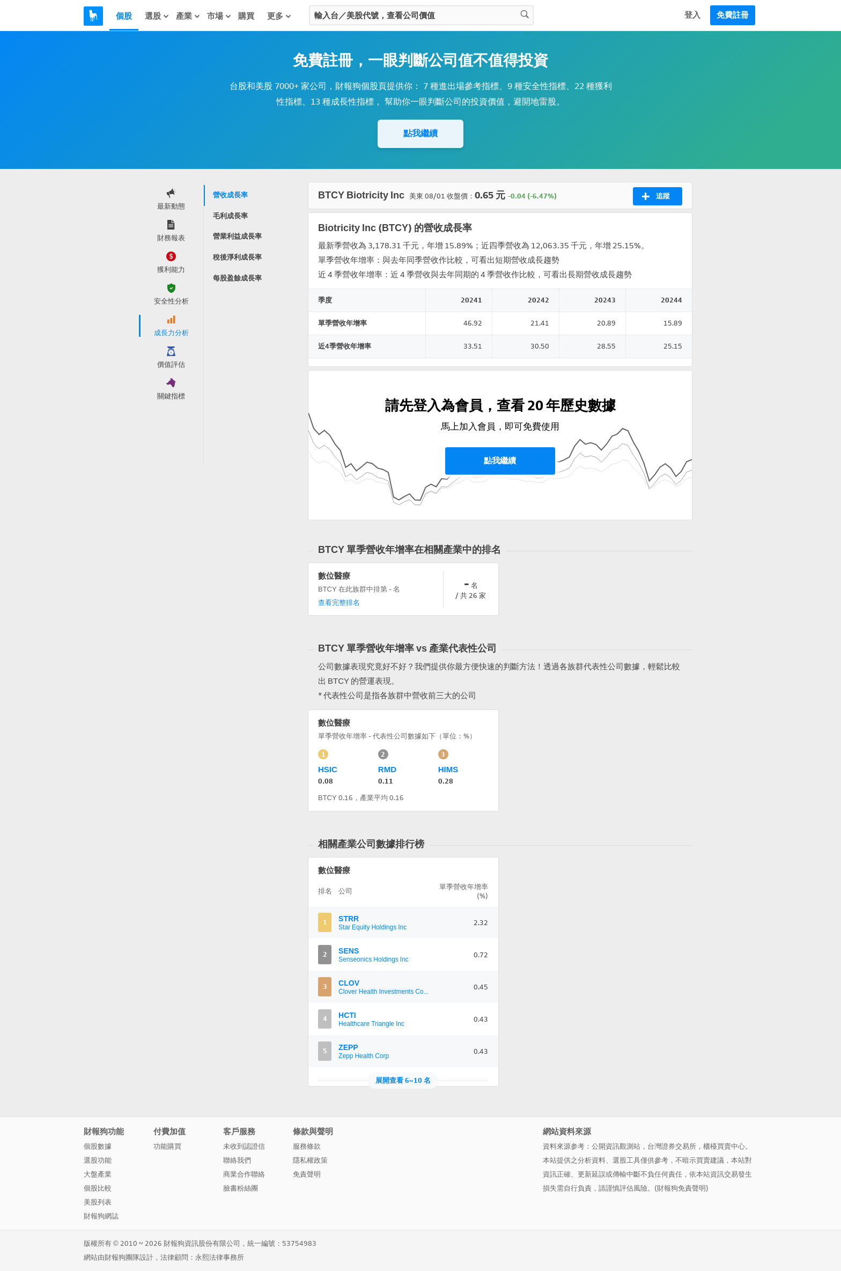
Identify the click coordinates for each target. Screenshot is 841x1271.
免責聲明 (307, 1174)
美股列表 (98, 1202)
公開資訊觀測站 (616, 1146)
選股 (157, 16)
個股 (124, 16)
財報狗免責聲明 (681, 1188)
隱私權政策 (310, 1160)
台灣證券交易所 (671, 1146)
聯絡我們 (237, 1160)
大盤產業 (98, 1174)
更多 (279, 16)
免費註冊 (733, 15)
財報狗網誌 (101, 1216)
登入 (692, 15)
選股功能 (98, 1160)
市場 (219, 16)
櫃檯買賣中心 (724, 1146)
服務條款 (307, 1146)
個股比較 (98, 1188)
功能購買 (167, 1146)
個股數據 (98, 1146)
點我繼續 (420, 133)
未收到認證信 (244, 1146)
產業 (188, 16)
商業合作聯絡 (244, 1174)
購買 (246, 16)
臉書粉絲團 (240, 1188)
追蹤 (655, 196)
